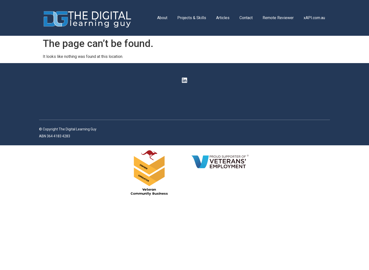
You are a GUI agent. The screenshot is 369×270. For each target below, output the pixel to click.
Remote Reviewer (278, 17)
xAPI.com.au (314, 17)
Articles (223, 17)
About (162, 17)
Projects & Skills (191, 17)
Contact (246, 17)
